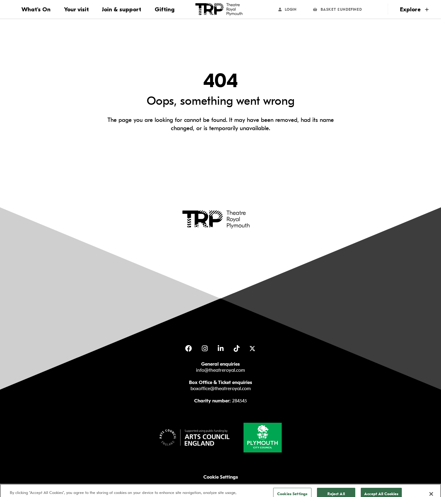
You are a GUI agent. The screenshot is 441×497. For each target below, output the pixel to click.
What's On (36, 9)
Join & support (121, 9)
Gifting (165, 9)
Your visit (76, 9)
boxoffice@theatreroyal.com (220, 388)
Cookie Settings (220, 477)
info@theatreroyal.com (220, 370)
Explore (414, 9)
